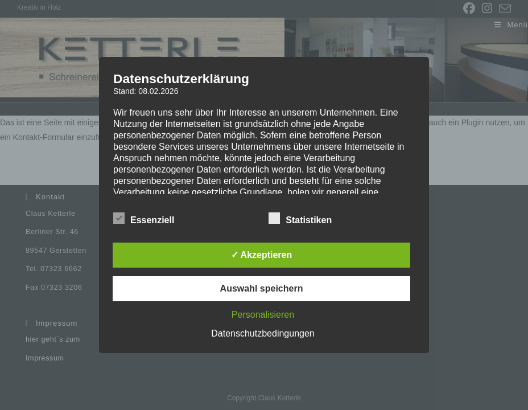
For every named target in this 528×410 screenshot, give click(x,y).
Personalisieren (263, 314)
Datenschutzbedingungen (262, 333)
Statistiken (300, 218)
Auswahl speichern (261, 288)
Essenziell (143, 218)
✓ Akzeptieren (261, 255)
